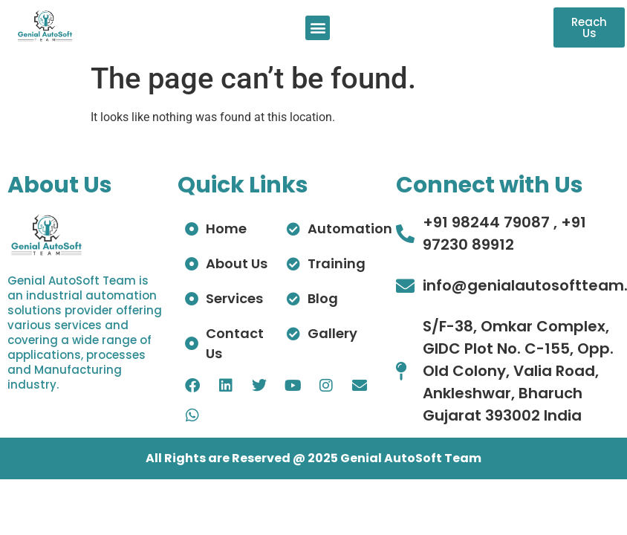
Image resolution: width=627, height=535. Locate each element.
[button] (317, 28)
